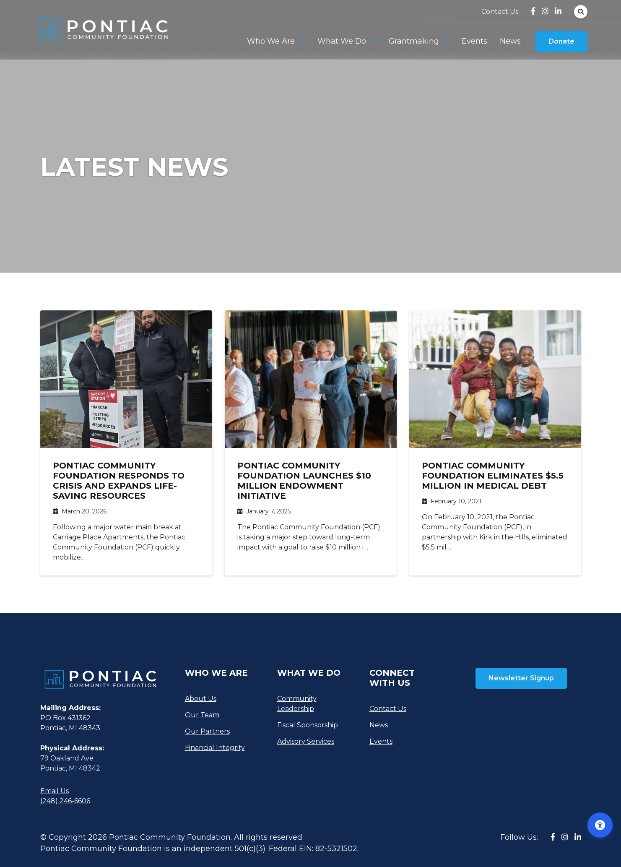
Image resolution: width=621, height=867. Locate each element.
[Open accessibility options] (600, 825)
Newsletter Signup (521, 678)
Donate (561, 42)
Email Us (54, 791)
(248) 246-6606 (65, 801)
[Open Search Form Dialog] (580, 11)
